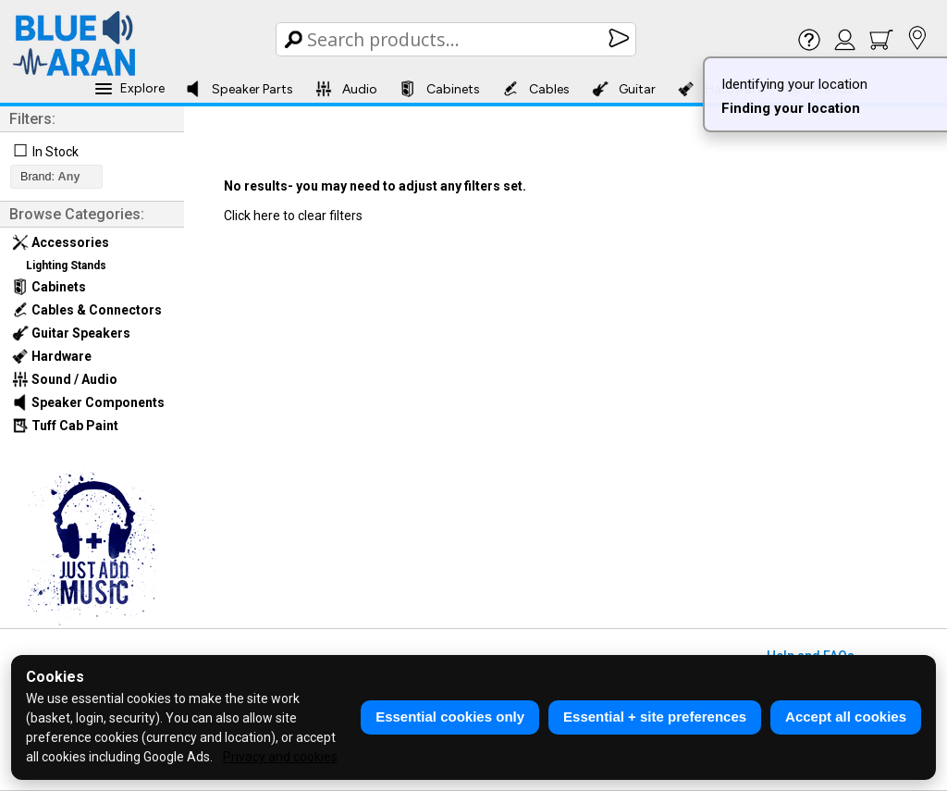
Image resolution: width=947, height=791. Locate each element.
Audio (346, 88)
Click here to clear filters (293, 215)
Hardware (52, 356)
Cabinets (440, 88)
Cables (536, 88)
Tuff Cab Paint (65, 425)
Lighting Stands (66, 265)
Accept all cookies (845, 716)
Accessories (60, 242)
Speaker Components (88, 402)
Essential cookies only (449, 716)
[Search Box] (457, 39)
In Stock (55, 151)
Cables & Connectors (87, 310)
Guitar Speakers (71, 333)
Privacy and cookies (280, 756)
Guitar (624, 88)
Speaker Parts (239, 88)
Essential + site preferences (654, 716)
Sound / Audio (64, 379)
